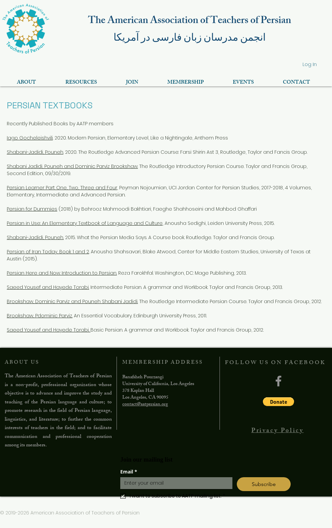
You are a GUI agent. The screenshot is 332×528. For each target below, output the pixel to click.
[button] (278, 401)
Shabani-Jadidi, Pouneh (35, 152)
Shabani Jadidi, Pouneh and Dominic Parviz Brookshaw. (72, 166)
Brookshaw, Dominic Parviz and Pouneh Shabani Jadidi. (72, 301)
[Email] (174, 483)
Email (128, 471)
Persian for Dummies (32, 209)
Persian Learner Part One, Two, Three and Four (62, 187)
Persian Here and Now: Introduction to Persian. (62, 273)
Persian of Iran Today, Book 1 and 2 (48, 251)
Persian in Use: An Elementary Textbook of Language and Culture (85, 223)
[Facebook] (278, 381)
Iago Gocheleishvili (30, 137)
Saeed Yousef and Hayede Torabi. (48, 287)
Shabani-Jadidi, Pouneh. (35, 237)
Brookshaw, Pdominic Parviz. (39, 315)
